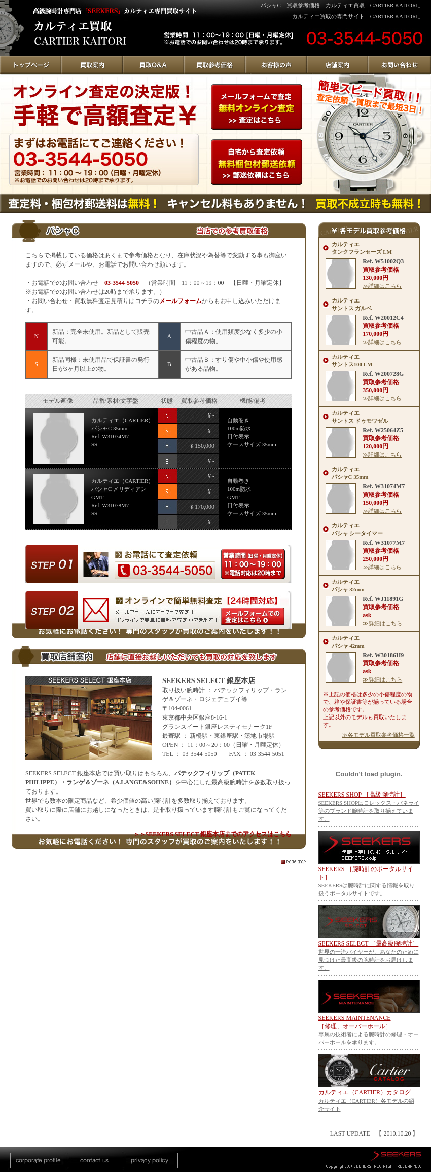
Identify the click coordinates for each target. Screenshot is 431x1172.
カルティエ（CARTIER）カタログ (364, 1092)
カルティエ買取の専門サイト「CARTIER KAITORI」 (357, 16)
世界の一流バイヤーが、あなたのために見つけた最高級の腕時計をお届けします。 (368, 960)
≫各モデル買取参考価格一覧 (378, 735)
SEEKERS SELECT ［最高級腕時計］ (368, 943)
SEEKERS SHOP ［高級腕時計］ (362, 794)
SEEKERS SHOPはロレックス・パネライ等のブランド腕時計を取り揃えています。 (369, 811)
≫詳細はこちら (382, 286)
